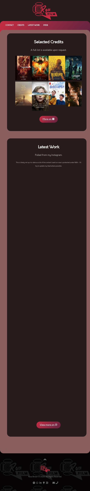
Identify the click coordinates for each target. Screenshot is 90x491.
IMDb (45, 25)
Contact (9, 25)
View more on (48, 425)
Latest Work (34, 25)
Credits (20, 25)
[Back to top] (45, 460)
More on (48, 119)
